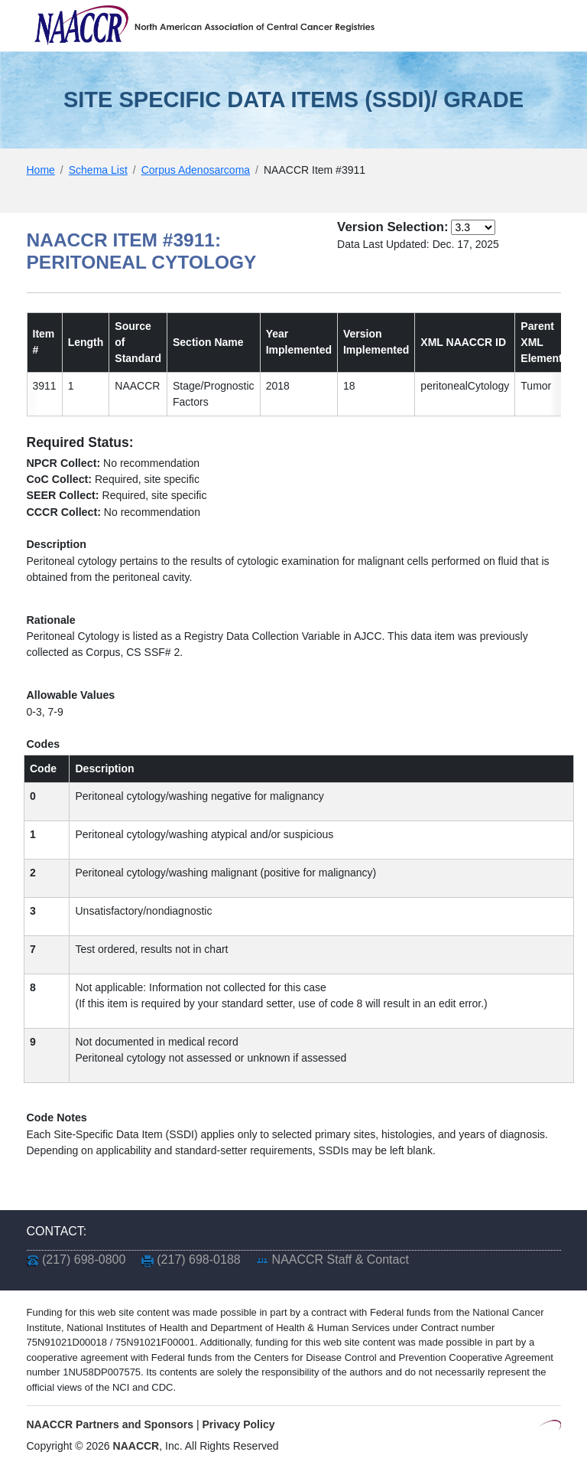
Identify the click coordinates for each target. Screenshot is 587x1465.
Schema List (98, 170)
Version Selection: (392, 227)
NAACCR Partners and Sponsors (110, 1424)
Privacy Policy (239, 1424)
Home (41, 170)
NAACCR (136, 1446)
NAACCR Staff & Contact (340, 1259)
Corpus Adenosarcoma (195, 170)
